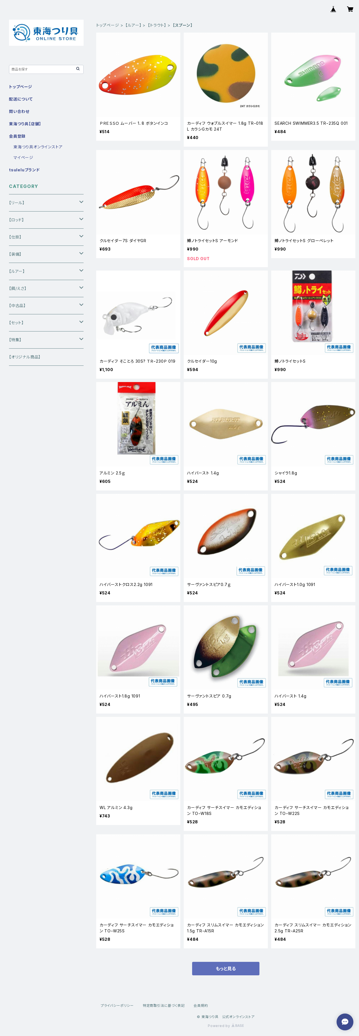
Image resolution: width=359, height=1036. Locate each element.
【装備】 (15, 254)
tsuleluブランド (24, 169)
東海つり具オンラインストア (38, 146)
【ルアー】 (133, 25)
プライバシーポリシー (117, 1005)
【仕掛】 (15, 237)
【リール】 (17, 202)
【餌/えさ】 (18, 288)
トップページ (107, 25)
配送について (21, 99)
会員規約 (201, 1005)
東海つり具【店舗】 (25, 123)
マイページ (23, 157)
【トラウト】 (157, 25)
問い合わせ (19, 111)
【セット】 (16, 322)
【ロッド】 (16, 219)
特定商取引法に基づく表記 (164, 1005)
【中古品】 (17, 305)
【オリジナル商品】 (25, 357)
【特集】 (15, 339)
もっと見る (226, 968)
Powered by (226, 1026)
